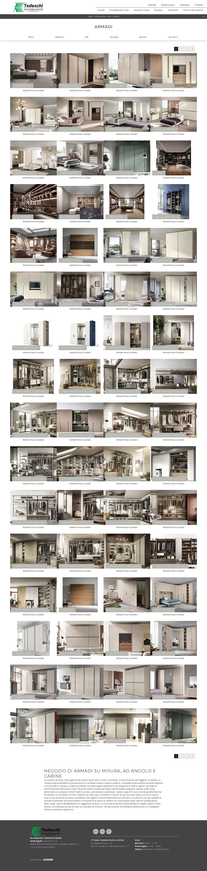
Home (90, 16)
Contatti (199, 4)
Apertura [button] (143, 37)
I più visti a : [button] (173, 37)
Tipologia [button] (114, 37)
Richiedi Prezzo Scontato (33, 90)
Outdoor (158, 10)
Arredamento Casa (119, 10)
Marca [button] (31, 37)
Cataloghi (185, 4)
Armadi (116, 16)
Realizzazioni (168, 4)
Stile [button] (86, 37)
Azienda (152, 4)
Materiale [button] (59, 37)
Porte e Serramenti (193, 10)
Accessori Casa (141, 10)
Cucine (101, 10)
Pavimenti (173, 10)
